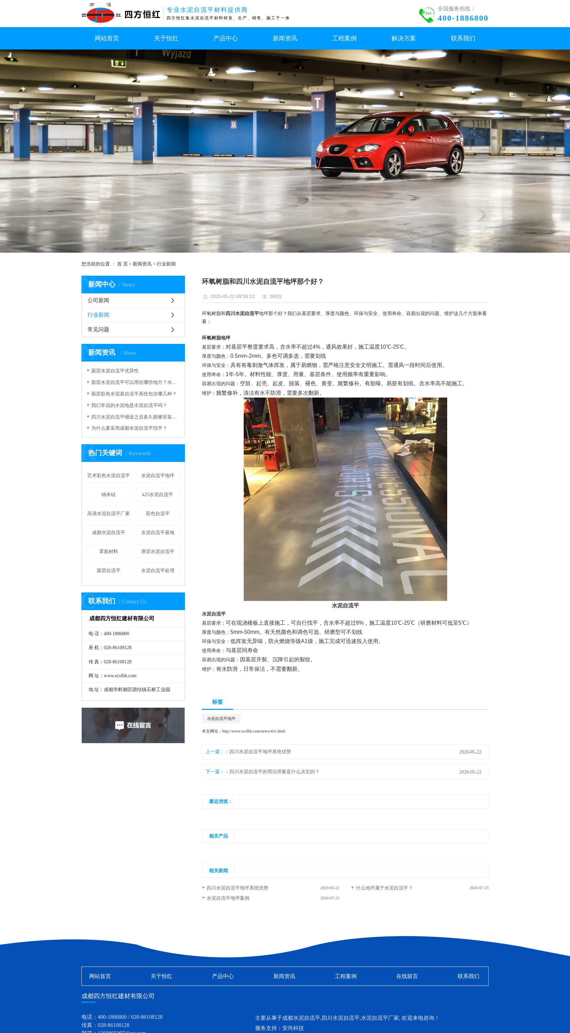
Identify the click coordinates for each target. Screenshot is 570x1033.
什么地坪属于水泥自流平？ (384, 888)
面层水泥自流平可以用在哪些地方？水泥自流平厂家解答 (135, 382)
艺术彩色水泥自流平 (108, 475)
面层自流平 (108, 570)
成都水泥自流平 (108, 532)
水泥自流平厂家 (380, 1018)
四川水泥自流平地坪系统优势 (260, 751)
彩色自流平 (158, 513)
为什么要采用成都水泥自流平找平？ (129, 428)
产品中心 (223, 976)
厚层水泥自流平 (157, 551)
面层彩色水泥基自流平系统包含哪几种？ (134, 393)
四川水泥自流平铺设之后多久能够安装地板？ (135, 417)
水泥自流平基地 (157, 532)
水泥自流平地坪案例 (228, 898)
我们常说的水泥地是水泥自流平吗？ (129, 405)
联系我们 (468, 976)
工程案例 (346, 976)
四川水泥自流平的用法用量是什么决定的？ (274, 771)
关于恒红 (161, 976)
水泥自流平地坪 (157, 475)
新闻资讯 (142, 264)
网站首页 (100, 976)
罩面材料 (108, 551)
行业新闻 (166, 264)
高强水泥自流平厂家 (108, 513)
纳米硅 (108, 494)
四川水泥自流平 (341, 1018)
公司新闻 (98, 300)
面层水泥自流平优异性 (115, 370)
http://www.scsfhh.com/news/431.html (253, 731)
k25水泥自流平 (157, 494)
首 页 (122, 264)
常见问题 (98, 329)
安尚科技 (293, 1028)
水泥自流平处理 (157, 570)
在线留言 (407, 976)
